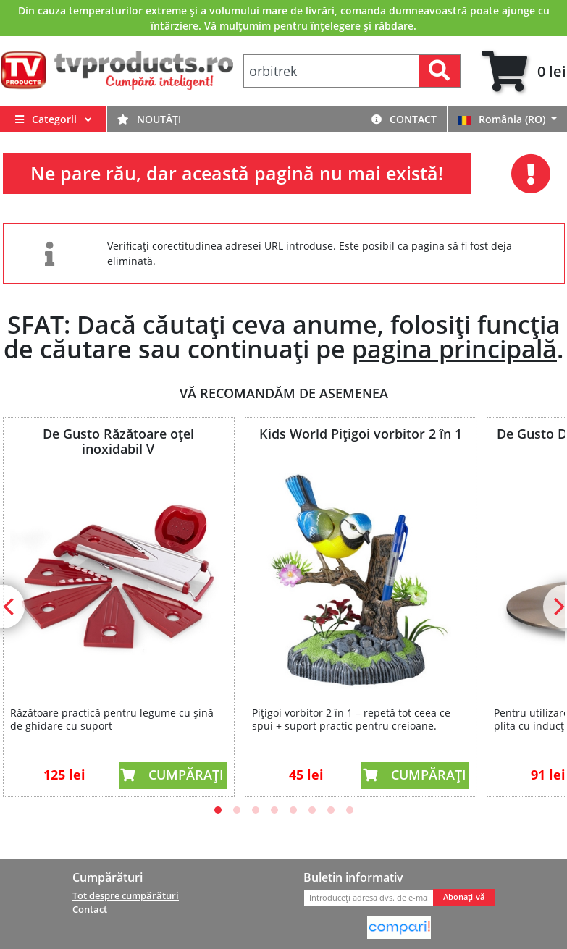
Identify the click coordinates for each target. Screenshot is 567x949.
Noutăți (149, 119)
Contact (404, 119)
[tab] (524, 71)
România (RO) (503, 119)
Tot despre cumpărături (125, 895)
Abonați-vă (463, 897)
